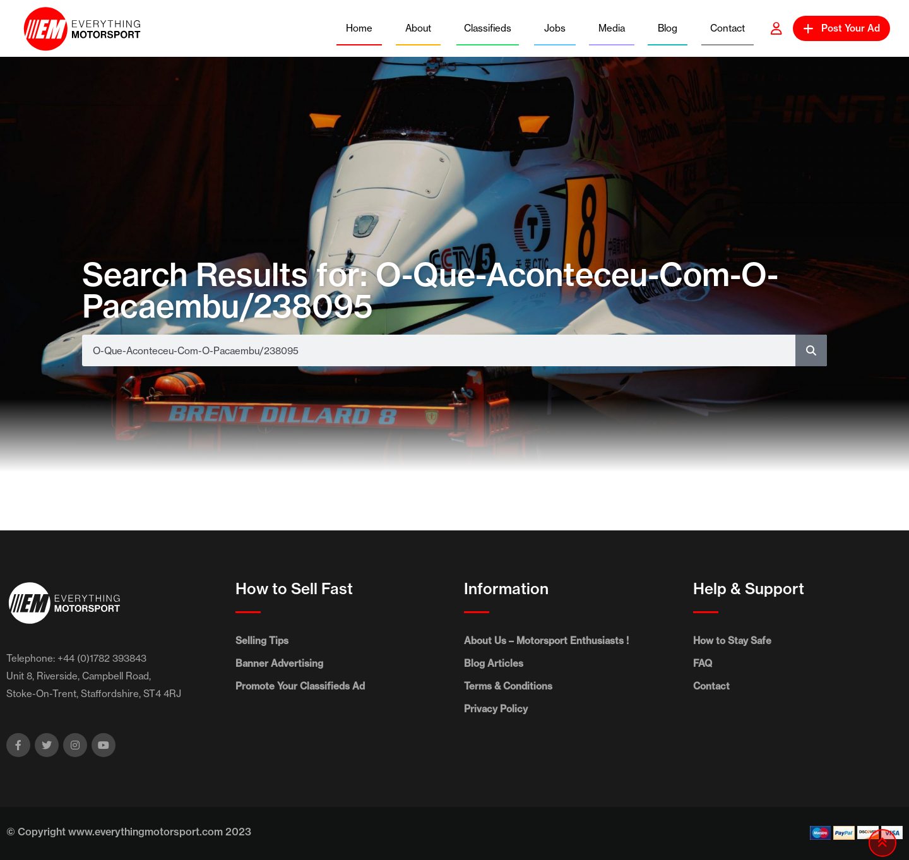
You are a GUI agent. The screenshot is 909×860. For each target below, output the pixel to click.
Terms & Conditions (508, 686)
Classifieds (487, 28)
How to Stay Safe (732, 641)
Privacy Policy (496, 709)
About (418, 28)
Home (359, 28)
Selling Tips (261, 641)
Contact (727, 28)
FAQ (702, 663)
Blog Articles (493, 663)
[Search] (811, 350)
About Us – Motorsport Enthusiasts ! (546, 641)
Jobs (555, 28)
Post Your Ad (841, 28)
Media (611, 28)
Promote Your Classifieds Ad (300, 686)
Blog (667, 28)
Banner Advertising (279, 663)
